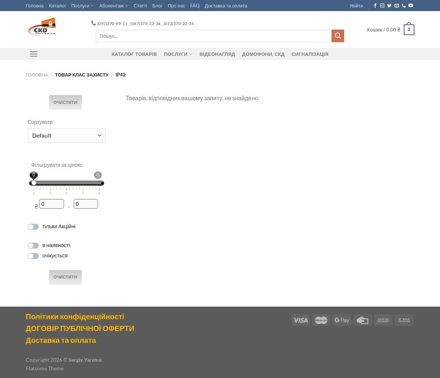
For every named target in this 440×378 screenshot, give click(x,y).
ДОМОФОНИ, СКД (263, 54)
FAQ (194, 6)
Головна (35, 6)
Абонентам (113, 5)
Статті (140, 6)
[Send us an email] (396, 6)
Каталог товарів (134, 54)
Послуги (82, 5)
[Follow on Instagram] (382, 6)
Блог (157, 6)
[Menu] (34, 53)
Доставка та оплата (226, 6)
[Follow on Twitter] (389, 6)
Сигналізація (310, 54)
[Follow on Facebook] (375, 6)
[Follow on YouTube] (411, 6)
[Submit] (338, 36)
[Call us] (404, 6)
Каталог (57, 6)
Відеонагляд (217, 54)
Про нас (176, 6)
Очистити (65, 102)
